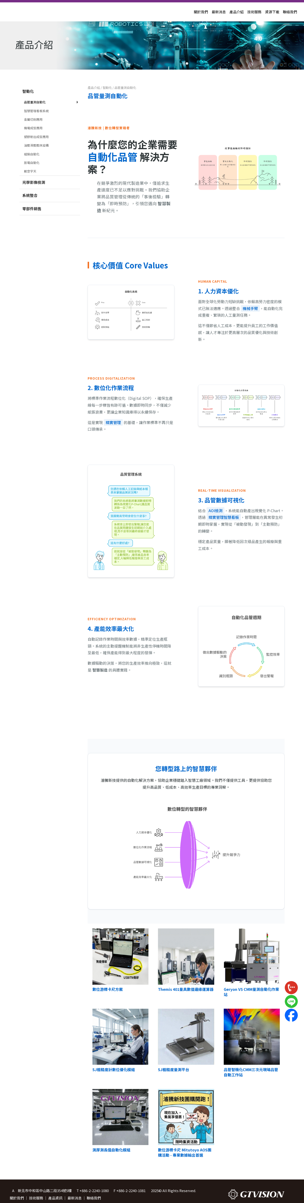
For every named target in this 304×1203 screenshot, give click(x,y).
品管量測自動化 (35, 102)
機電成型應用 (33, 128)
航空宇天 (30, 171)
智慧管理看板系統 (36, 111)
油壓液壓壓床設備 (36, 145)
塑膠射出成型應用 (36, 136)
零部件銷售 (31, 208)
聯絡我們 (290, 11)
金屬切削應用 (33, 119)
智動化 (28, 91)
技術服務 (254, 11)
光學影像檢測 (33, 182)
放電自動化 (31, 162)
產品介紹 (236, 11)
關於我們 (201, 11)
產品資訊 (55, 1197)
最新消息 (219, 11)
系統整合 (30, 195)
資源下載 (272, 11)
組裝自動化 (31, 154)
